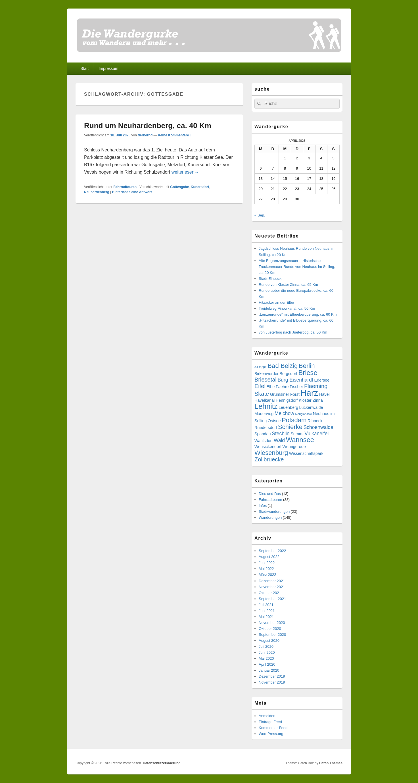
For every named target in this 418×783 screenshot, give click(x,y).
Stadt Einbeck (270, 278)
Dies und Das (270, 494)
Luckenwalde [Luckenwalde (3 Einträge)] (311, 407)
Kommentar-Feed (273, 728)
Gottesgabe (179, 187)
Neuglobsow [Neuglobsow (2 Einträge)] (303, 414)
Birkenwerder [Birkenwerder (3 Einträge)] (266, 373)
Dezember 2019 (272, 676)
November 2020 (272, 622)
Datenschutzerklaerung (162, 763)
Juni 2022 (267, 563)
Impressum (108, 68)
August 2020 (269, 640)
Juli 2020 (266, 646)
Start (84, 68)
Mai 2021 (266, 617)
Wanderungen (270, 517)
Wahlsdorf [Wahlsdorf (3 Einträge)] (263, 440)
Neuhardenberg (96, 192)
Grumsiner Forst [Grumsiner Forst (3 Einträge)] (285, 394)
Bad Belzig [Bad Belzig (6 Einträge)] (282, 365)
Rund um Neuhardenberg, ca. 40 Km (147, 125)
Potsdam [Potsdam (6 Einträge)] (294, 420)
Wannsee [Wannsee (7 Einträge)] (300, 439)
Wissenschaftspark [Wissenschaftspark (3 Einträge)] (306, 453)
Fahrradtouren (125, 187)
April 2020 (267, 664)
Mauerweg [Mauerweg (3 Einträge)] (263, 413)
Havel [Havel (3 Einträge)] (324, 394)
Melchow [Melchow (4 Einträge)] (284, 413)
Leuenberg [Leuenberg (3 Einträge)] (288, 407)
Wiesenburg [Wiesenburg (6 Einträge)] (271, 452)
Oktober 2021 (270, 593)
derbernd (145, 135)
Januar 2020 (269, 670)
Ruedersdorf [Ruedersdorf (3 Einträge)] (265, 427)
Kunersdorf (200, 187)
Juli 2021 (266, 605)
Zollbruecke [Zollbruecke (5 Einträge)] (269, 459)
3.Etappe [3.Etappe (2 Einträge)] (260, 366)
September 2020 (272, 634)
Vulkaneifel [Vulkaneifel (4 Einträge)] (316, 433)
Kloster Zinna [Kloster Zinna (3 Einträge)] (311, 400)
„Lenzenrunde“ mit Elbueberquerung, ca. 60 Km (298, 314)
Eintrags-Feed (270, 722)
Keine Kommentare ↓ (175, 135)
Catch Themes (330, 763)
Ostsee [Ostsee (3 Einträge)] (274, 420)
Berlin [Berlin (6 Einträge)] (307, 365)
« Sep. (259, 215)
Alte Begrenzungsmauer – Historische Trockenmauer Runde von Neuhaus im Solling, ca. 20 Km (297, 267)
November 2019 (272, 682)
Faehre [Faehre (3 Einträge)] (282, 386)
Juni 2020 (267, 652)
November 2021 (272, 587)
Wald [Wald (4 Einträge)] (279, 440)
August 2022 (269, 557)
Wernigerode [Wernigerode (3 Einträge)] (294, 446)
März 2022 (267, 574)
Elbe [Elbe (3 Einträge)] (271, 386)
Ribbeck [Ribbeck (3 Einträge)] (315, 420)
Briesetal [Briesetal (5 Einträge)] (265, 379)
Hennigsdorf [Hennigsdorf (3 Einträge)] (287, 400)
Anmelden (267, 716)
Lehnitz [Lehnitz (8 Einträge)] (265, 406)
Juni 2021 (267, 611)
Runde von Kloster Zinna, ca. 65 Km (288, 284)
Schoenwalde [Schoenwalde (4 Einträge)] (318, 427)
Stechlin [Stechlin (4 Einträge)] (280, 433)
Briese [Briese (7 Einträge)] (307, 372)
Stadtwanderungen (274, 511)
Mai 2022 (266, 569)
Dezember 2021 (272, 581)
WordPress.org (271, 734)
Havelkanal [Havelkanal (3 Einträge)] (264, 400)
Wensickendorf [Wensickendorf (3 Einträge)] (267, 446)
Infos (263, 505)
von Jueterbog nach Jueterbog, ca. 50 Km (293, 332)
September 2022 (272, 551)
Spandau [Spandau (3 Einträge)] (262, 434)
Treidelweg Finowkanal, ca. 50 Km (287, 308)
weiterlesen (185, 172)
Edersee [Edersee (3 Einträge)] (322, 380)
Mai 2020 (266, 658)
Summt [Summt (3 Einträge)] (297, 434)
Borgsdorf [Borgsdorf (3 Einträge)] (288, 373)
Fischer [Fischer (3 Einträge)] (296, 386)
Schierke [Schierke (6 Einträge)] (290, 426)
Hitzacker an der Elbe (276, 302)
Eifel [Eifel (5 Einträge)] (260, 386)
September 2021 (272, 599)
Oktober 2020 (270, 628)
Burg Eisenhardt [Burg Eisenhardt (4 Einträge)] (295, 380)
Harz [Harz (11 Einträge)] (309, 392)
